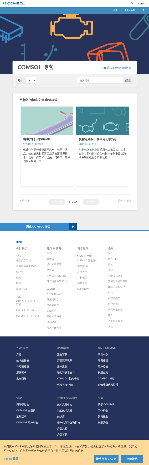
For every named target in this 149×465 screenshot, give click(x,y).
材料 (110, 292)
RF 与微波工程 (55, 293)
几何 (110, 270)
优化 (110, 264)
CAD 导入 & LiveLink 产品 (27, 302)
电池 (18, 277)
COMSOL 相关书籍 (68, 378)
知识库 (61, 416)
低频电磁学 (53, 299)
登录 (116, 10)
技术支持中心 (64, 404)
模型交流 (103, 372)
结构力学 (82, 283)
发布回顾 (21, 378)
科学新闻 (83, 248)
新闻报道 (103, 416)
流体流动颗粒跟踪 (56, 275)
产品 (18, 354)
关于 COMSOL (106, 404)
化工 (19, 256)
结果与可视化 (115, 321)
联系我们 (103, 422)
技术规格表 (22, 360)
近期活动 (21, 416)
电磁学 (51, 289)
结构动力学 (83, 288)
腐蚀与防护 (22, 288)
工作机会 (103, 410)
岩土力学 (82, 271)
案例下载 (62, 354)
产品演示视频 (64, 360)
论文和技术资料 (66, 372)
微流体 (50, 270)
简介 (110, 315)
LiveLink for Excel (25, 310)
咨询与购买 (130, 10)
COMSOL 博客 (106, 378)
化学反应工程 (23, 260)
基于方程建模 (115, 275)
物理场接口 (114, 298)
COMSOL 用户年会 (27, 422)
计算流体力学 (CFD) (58, 281)
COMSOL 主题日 (25, 410)
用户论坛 (103, 366)
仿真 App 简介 (65, 384)
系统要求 (21, 372)
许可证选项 (22, 366)
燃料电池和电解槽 (26, 266)
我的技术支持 (64, 410)
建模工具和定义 (116, 287)
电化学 (19, 271)
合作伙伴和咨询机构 (68, 422)
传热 (49, 252)
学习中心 (103, 354)
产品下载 (62, 434)
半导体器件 (53, 305)
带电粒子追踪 (54, 316)
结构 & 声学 (84, 256)
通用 (111, 248)
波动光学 (52, 322)
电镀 (18, 283)
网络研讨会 (22, 404)
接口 (19, 296)
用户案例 (62, 366)
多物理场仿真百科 (108, 384)
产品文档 (62, 428)
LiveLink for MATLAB (27, 315)
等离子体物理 (54, 327)
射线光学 (52, 310)
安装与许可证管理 (117, 281)
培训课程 (103, 360)
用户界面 (113, 304)
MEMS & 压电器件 (87, 260)
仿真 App (113, 258)
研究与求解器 (115, 309)
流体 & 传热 (54, 248)
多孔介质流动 (54, 264)
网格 (110, 326)
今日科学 (21, 248)
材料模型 (82, 277)
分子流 (50, 258)
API (110, 252)
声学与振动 (83, 266)
